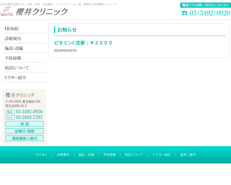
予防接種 (109, 154)
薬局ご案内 (188, 154)
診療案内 (63, 154)
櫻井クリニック (34, 11)
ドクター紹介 (161, 154)
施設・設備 (86, 154)
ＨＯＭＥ (41, 154)
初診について (134, 154)
